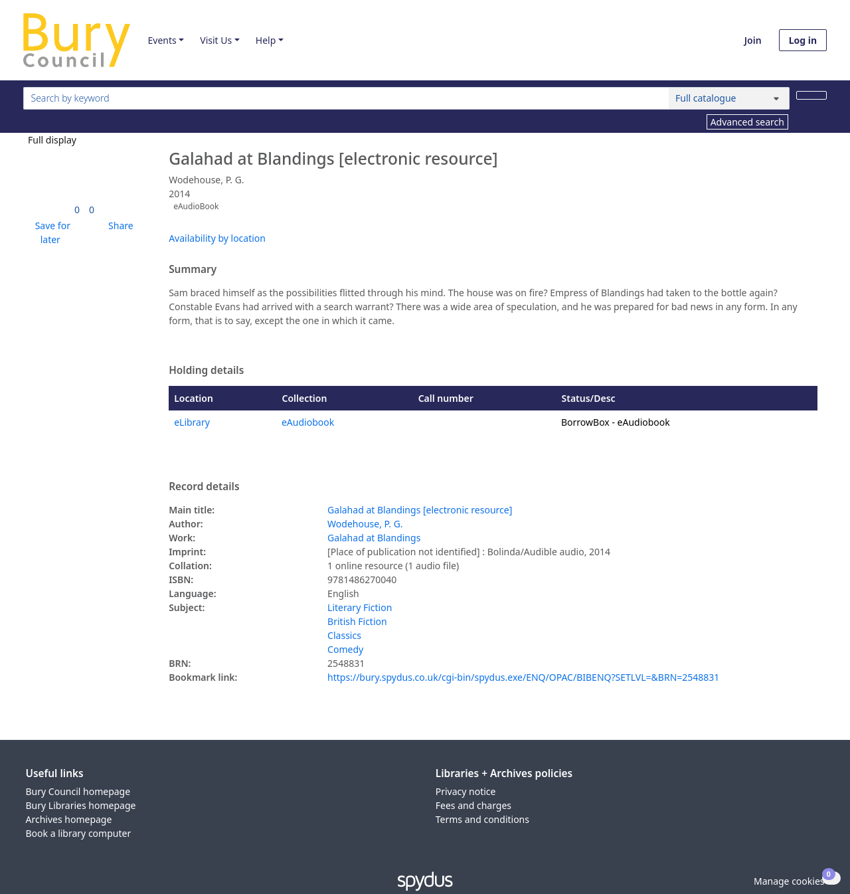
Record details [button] (204, 487)
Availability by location (217, 238)
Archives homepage (69, 819)
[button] (50, 232)
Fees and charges (473, 805)
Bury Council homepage (78, 791)
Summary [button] (192, 270)
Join (753, 40)
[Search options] (729, 98)
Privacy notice (466, 791)
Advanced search (747, 122)
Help (266, 40)
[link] (77, 209)
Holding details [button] (206, 371)
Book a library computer (78, 833)
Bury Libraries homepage (81, 805)
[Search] (811, 95)
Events (161, 40)
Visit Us (216, 40)
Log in (803, 40)
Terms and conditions (482, 819)
